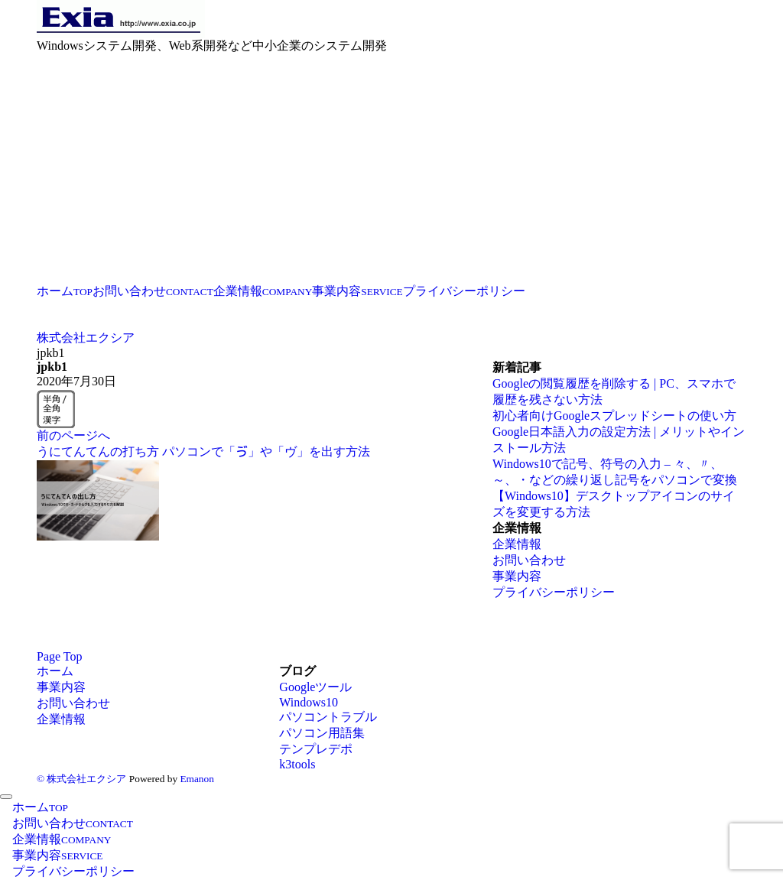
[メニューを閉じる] (6, 796)
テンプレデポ (316, 748)
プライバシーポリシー (553, 592)
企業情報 (516, 543)
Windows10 (308, 702)
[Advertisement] (391, 169)
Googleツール (315, 686)
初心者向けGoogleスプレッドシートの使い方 (614, 415)
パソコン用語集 (322, 732)
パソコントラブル (328, 716)
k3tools (297, 764)
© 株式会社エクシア (81, 778)
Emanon (196, 778)
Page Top (59, 656)
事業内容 (516, 576)
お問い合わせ (529, 560)
